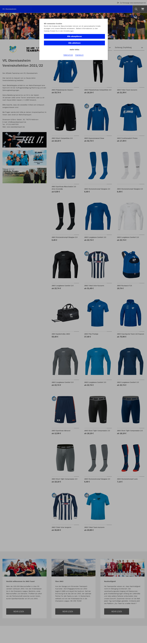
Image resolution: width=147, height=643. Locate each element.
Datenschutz (68, 55)
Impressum (79, 55)
